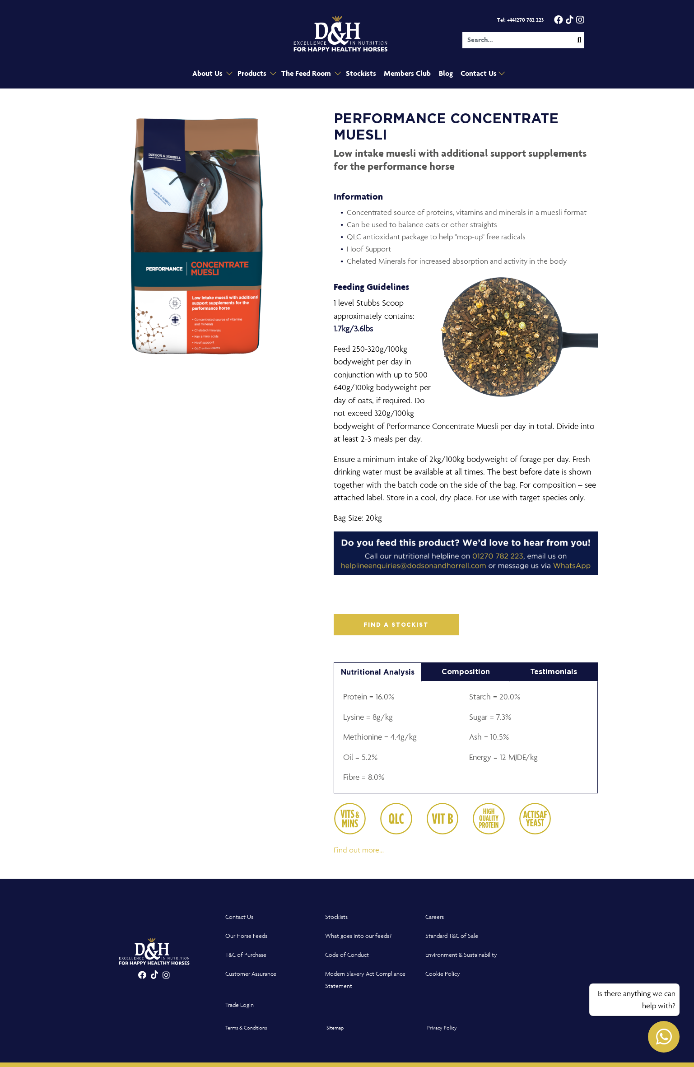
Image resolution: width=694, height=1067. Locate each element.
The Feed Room (308, 73)
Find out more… (359, 849)
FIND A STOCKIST (396, 625)
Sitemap (335, 1027)
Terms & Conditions (246, 1027)
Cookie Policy (442, 974)
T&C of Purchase (245, 955)
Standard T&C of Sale (451, 936)
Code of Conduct (347, 955)
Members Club (405, 73)
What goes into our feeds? (358, 936)
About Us (212, 73)
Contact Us (476, 73)
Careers (434, 917)
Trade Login (239, 1005)
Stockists (360, 73)
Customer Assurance (250, 974)
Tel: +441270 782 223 (520, 20)
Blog (443, 73)
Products (255, 73)
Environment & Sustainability (461, 955)
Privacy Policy (442, 1027)
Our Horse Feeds (246, 936)
